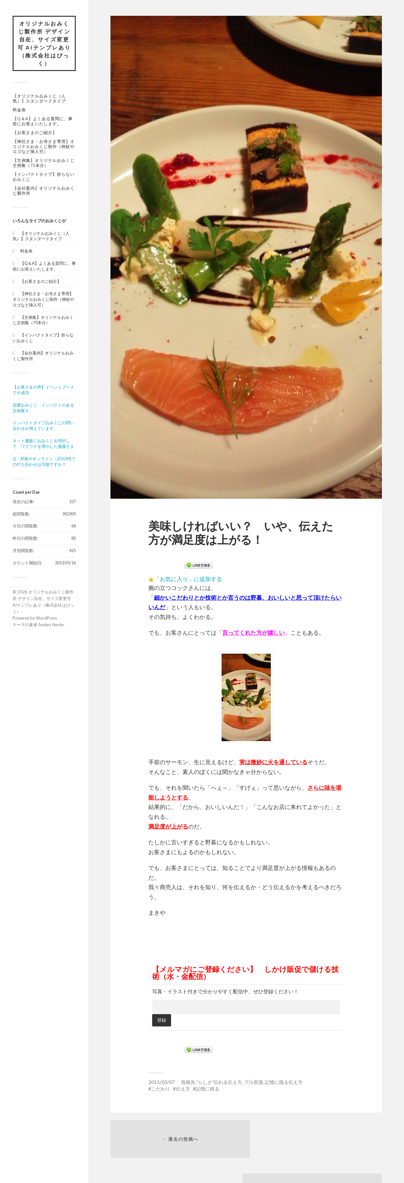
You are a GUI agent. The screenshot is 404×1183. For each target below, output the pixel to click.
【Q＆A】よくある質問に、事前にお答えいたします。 (43, 122)
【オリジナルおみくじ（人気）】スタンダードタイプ (39, 99)
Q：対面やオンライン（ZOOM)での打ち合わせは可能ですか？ (44, 462)
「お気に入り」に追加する (188, 578)
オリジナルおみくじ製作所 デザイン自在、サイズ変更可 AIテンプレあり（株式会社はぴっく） (44, 43)
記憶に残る (207, 1088)
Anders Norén (51, 625)
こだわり (160, 1088)
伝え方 (183, 1088)
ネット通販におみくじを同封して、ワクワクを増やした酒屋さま (43, 444)
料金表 (19, 110)
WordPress (46, 618)
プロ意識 (253, 1082)
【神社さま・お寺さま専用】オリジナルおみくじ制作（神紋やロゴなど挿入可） (43, 147)
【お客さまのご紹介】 (35, 133)
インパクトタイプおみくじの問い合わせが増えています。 (43, 426)
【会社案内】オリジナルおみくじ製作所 (43, 191)
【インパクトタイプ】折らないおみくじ (43, 177)
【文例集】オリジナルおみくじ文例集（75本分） (43, 163)
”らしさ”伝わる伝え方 (219, 1082)
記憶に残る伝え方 (284, 1082)
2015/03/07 (161, 1082)
